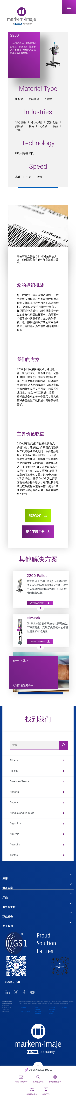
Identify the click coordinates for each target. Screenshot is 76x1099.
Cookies (64, 1007)
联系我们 (38, 516)
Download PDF (40, 603)
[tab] (38, 876)
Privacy (23, 1007)
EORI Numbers (25, 1011)
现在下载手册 (38, 532)
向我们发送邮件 (22, 685)
